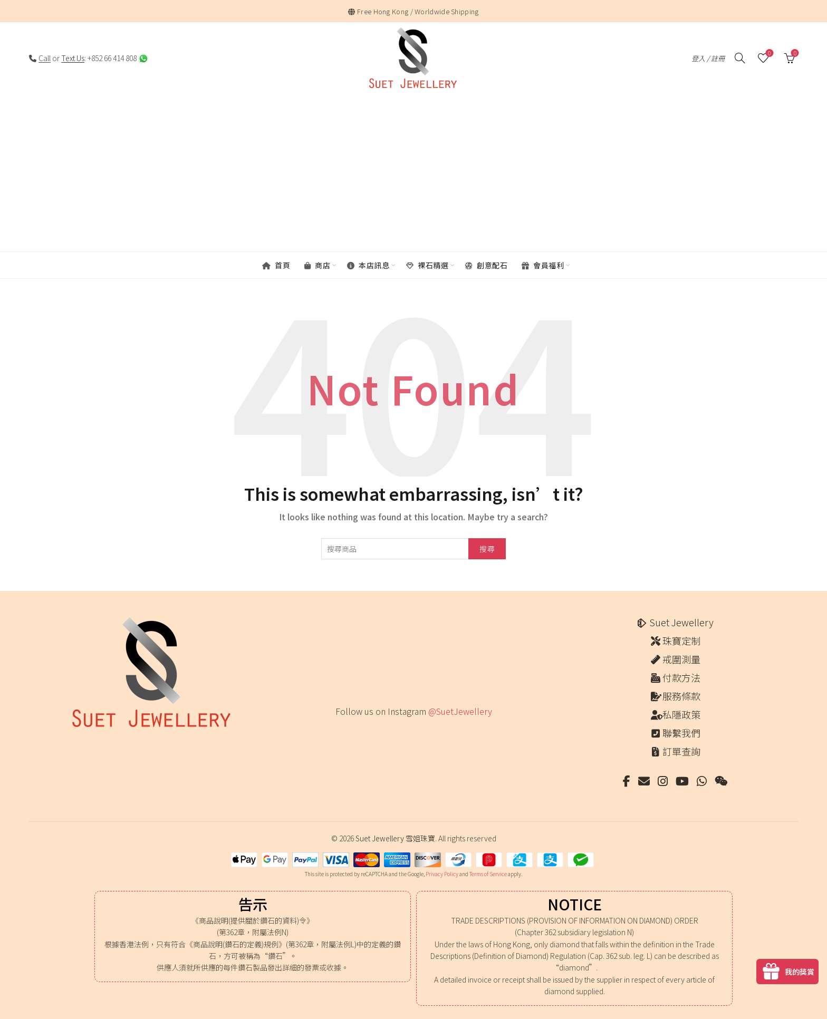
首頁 (276, 265)
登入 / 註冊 (708, 58)
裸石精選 (427, 265)
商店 (317, 265)
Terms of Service (488, 874)
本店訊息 (368, 265)
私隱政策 (681, 714)
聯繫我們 (681, 733)
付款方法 (681, 677)
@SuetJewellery (460, 711)
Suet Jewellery (681, 622)
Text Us (72, 58)
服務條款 (681, 696)
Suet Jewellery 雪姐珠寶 (395, 838)
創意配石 (486, 265)
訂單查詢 (681, 751)
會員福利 (543, 265)
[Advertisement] (413, 173)
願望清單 (768, 53)
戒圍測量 (681, 659)
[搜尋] (740, 58)
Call (45, 58)
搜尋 (487, 549)
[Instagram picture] (339, 733)
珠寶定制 (681, 640)
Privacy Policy (442, 874)
